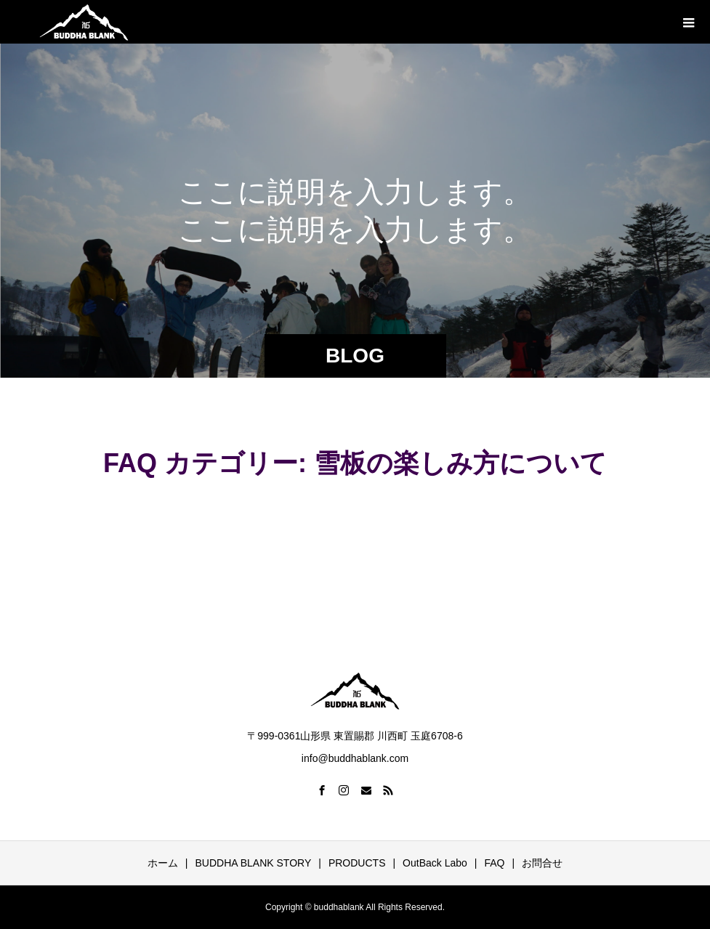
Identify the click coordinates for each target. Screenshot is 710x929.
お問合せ (542, 863)
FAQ (494, 863)
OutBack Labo (435, 863)
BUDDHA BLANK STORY (253, 863)
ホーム (163, 863)
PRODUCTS (357, 863)
